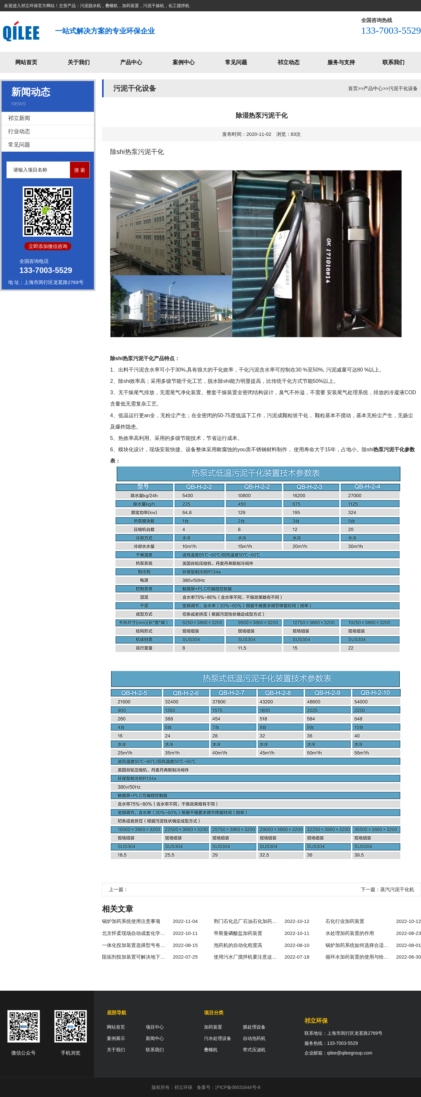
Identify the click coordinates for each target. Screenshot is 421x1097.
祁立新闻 (19, 118)
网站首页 (26, 62)
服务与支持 (341, 62)
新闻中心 (155, 1038)
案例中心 (184, 62)
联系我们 (393, 62)
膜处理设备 (254, 1027)
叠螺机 (211, 1049)
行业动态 (19, 131)
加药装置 (213, 1027)
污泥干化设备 (403, 88)
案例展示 (116, 1038)
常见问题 (236, 62)
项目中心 (155, 1027)
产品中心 (131, 62)
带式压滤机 (254, 1049)
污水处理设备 (217, 1038)
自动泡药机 (254, 1038)
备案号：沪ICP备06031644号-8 (228, 1087)
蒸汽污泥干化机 (397, 889)
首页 (353, 88)
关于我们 (79, 62)
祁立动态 (289, 62)
